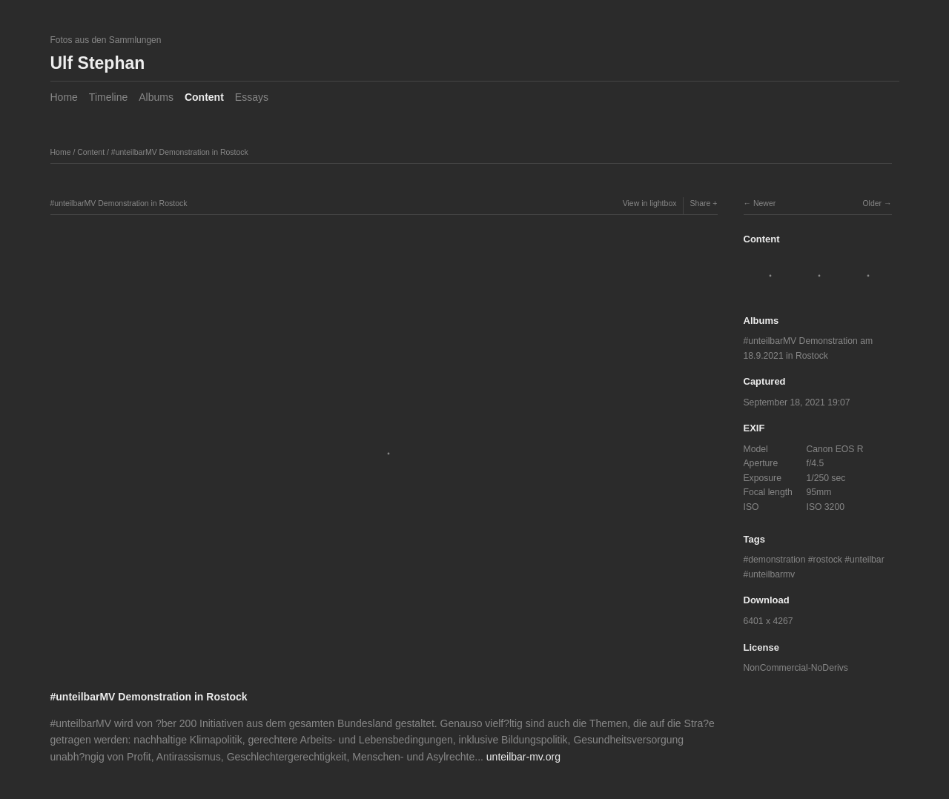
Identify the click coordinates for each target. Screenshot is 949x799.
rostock (827, 559)
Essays (251, 97)
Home (64, 97)
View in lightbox (650, 203)
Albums (156, 97)
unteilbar (867, 559)
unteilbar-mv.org (523, 757)
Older (872, 203)
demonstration (776, 559)
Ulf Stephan (97, 63)
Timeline (108, 97)
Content (204, 97)
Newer (764, 203)
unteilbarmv (771, 574)
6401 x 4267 (768, 621)
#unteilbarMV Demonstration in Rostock (179, 151)
